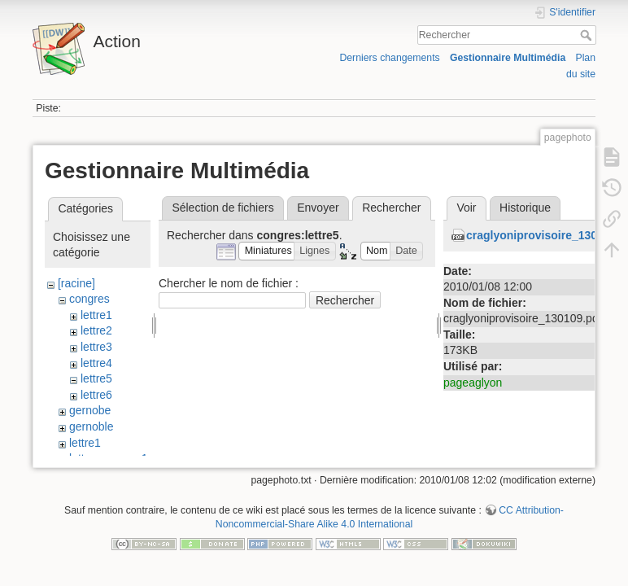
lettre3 (96, 346)
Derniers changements (389, 57)
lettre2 (96, 330)
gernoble (91, 426)
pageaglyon (472, 382)
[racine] (76, 283)
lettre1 (96, 314)
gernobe (90, 410)
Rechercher (587, 35)
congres (89, 298)
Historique (525, 207)
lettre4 (96, 363)
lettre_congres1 (108, 458)
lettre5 (96, 378)
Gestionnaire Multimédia (507, 57)
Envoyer (317, 207)
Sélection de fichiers (222, 207)
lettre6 (96, 394)
